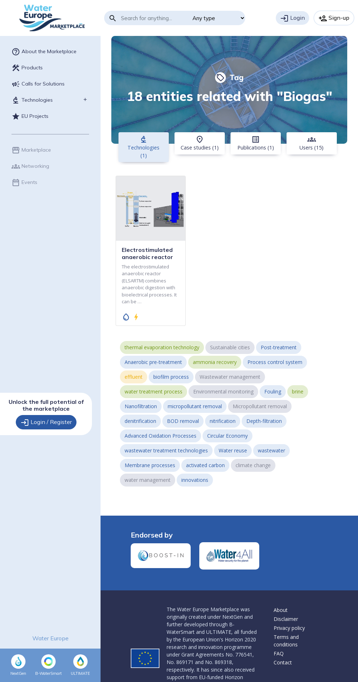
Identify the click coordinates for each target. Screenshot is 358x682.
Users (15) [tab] (311, 143)
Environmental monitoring (223, 391)
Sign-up (334, 18)
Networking (30, 166)
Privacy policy (289, 628)
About (281, 610)
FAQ (279, 653)
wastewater (271, 450)
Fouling (272, 391)
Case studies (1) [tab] (200, 143)
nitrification (223, 421)
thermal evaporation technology (162, 347)
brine (297, 391)
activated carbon (205, 465)
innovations (194, 479)
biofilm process (171, 376)
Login (292, 18)
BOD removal (183, 421)
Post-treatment (279, 347)
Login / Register (46, 422)
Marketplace (31, 150)
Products (27, 68)
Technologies (32, 100)
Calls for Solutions (38, 84)
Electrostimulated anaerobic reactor (147, 253)
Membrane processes (150, 465)
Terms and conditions (286, 640)
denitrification (140, 421)
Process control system (274, 362)
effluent (134, 376)
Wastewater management (230, 376)
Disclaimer (286, 619)
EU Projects (29, 116)
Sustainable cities (230, 347)
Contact (283, 662)
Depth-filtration (264, 421)
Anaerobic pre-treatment (153, 362)
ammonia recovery (215, 362)
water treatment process (153, 391)
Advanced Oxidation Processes (160, 435)
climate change (253, 465)
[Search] (154, 18)
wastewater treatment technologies (166, 450)
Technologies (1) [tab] (143, 147)
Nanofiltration (141, 406)
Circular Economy (227, 435)
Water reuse (233, 450)
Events (24, 182)
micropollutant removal (195, 406)
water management (148, 479)
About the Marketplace (43, 51)
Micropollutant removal (260, 406)
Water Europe (50, 638)
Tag (229, 77)
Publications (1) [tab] (255, 143)
